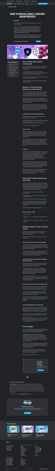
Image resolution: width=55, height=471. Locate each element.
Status (36, 446)
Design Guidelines (23, 463)
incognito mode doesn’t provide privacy (39, 121)
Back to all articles (11, 6)
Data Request (23, 462)
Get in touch (39, 354)
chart (33, 220)
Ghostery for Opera (9, 462)
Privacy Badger (23, 452)
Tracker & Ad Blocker (11, 1)
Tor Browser (44, 207)
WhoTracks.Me (27, 1)
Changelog (36, 455)
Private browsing (13, 384)
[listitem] (13, 432)
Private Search (19, 1)
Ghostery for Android (9, 464)
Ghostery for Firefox (9, 459)
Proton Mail (30, 299)
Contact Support (23, 459)
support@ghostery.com (22, 409)
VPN (44, 184)
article (30, 216)
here (39, 125)
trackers (24, 321)
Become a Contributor (43, 3)
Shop (26, 3)
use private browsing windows (40, 276)
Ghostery (24, 339)
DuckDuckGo (39, 299)
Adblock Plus (22, 447)
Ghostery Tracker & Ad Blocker (20, 26)
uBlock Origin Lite (23, 455)
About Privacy (23, 464)
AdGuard (22, 446)
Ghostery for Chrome (9, 458)
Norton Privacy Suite (24, 450)
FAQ (21, 458)
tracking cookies (33, 321)
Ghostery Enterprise (38, 451)
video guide (44, 220)
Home (15, 3)
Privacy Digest (34, 1)
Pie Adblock (22, 451)
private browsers (24, 394)
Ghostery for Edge (9, 463)
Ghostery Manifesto (38, 447)
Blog (23, 3)
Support (19, 3)
